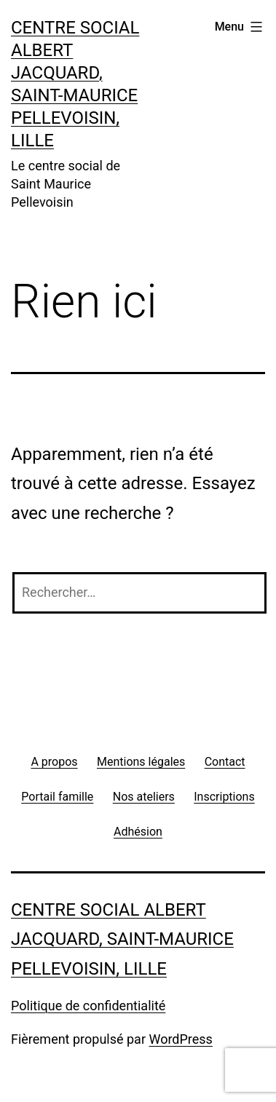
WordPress (180, 1039)
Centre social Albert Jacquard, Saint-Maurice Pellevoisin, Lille (122, 940)
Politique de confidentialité (88, 1005)
